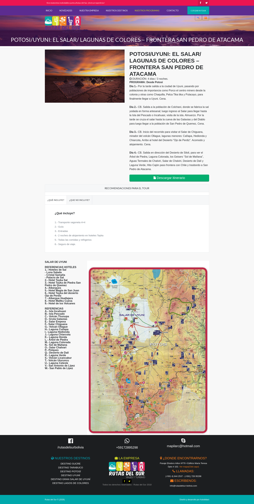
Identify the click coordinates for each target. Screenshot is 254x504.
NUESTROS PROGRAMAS (147, 10)
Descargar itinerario (169, 178)
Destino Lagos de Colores (70, 483)
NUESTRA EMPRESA (89, 10)
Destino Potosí (70, 471)
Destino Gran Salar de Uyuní (70, 479)
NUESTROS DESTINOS (117, 10)
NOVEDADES (65, 10)
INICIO (49, 10)
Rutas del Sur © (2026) (55, 499)
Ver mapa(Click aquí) (189, 466)
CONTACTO (173, 10)
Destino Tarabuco (70, 467)
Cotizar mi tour (198, 11)
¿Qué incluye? (55, 200)
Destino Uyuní (70, 475)
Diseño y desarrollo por (194, 499)
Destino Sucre (71, 463)
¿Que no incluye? (79, 200)
